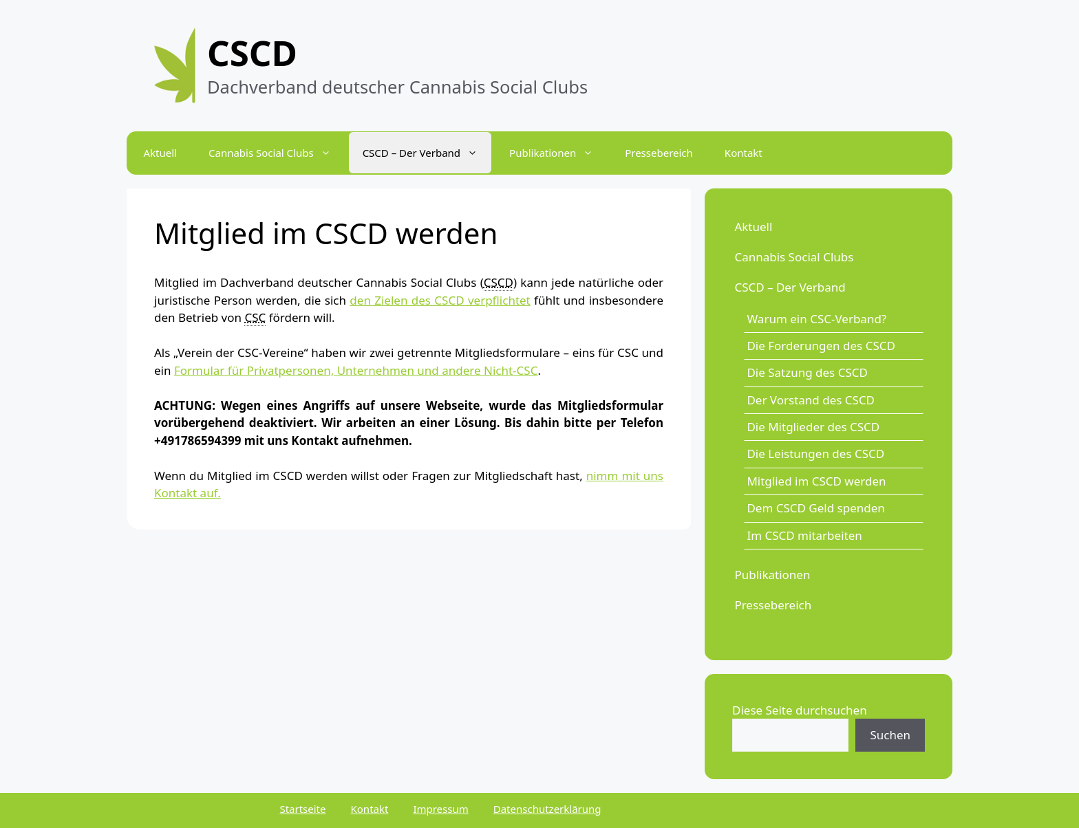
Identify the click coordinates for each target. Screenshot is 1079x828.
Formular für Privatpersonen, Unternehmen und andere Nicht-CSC (356, 370)
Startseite (302, 809)
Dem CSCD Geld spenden (815, 508)
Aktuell (160, 153)
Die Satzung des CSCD (807, 372)
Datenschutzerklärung (547, 809)
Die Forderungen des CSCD (821, 345)
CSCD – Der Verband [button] (427, 152)
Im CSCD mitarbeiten (804, 535)
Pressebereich (659, 153)
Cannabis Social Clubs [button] (277, 152)
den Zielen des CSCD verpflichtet (440, 300)
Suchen (890, 735)
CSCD (252, 53)
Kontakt (743, 153)
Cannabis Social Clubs (793, 257)
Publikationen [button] (558, 152)
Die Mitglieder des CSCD (813, 427)
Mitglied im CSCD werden (816, 481)
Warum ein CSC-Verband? (816, 319)
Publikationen (772, 574)
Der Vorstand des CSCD (811, 400)
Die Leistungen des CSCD (815, 453)
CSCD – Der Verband (789, 287)
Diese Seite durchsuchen (799, 710)
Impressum (440, 809)
